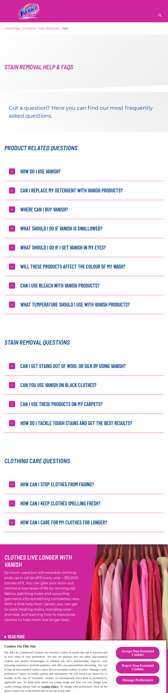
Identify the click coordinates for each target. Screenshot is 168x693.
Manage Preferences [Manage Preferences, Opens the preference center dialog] (137, 680)
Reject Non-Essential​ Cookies (138, 667)
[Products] (29, 15)
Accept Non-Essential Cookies (137, 652)
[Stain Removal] (59, 15)
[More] (143, 15)
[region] (83, 666)
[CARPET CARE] (90, 15)
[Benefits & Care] (116, 15)
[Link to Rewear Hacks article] (14, 636)
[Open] (160, 15)
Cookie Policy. (50, 686)
